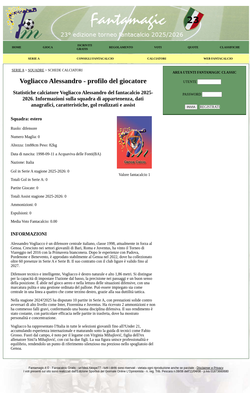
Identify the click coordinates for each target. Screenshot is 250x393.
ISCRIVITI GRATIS (84, 47)
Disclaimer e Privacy (210, 368)
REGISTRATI (209, 107)
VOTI (158, 47)
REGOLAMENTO (121, 47)
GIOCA (48, 47)
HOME (16, 47)
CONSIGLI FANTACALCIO (95, 58)
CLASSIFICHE (230, 47)
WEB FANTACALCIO (218, 58)
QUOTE (193, 47)
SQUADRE (36, 70)
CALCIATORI (156, 58)
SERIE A (34, 58)
